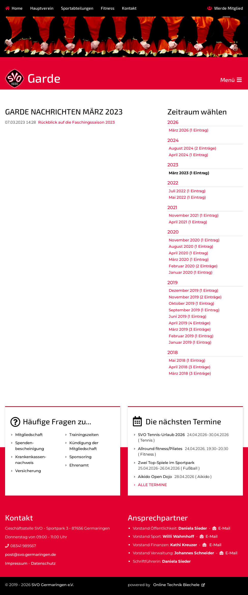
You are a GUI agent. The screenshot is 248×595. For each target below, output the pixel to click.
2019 (172, 282)
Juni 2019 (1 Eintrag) (187, 316)
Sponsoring (80, 456)
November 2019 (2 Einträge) (195, 297)
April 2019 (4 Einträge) (189, 323)
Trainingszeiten (84, 434)
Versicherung (28, 470)
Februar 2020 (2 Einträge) (193, 266)
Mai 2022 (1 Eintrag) (187, 197)
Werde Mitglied (228, 8)
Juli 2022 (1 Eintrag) (187, 190)
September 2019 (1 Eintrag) (194, 310)
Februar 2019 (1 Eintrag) (191, 335)
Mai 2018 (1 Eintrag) (187, 360)
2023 (172, 165)
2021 (172, 207)
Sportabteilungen (77, 8)
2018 (172, 352)
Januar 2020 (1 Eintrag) (190, 272)
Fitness (107, 8)
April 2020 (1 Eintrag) (188, 253)
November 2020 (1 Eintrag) (194, 240)
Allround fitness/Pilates (160, 448)
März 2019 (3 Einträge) (190, 329)
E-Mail (224, 528)
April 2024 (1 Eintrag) (188, 154)
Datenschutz (43, 563)
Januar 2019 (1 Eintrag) (190, 342)
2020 (173, 232)
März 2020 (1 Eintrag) (189, 259)
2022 (172, 183)
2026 (172, 122)
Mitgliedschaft (29, 434)
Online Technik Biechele (176, 584)
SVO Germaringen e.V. (53, 584)
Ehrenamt (79, 465)
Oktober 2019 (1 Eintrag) (191, 303)
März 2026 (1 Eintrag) (188, 130)
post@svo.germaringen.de (30, 554)
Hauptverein (41, 8)
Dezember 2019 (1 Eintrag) (193, 290)
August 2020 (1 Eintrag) (191, 246)
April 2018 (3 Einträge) (189, 367)
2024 (173, 140)
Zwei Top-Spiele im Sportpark (166, 462)
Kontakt (129, 8)
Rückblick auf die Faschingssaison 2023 (76, 122)
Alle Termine (152, 484)
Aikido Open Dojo (155, 476)
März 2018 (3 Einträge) (190, 373)
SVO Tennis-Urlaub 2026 (161, 434)
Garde (43, 77)
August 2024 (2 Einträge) (192, 148)
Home (17, 8)
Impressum (16, 563)
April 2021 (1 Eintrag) (188, 222)
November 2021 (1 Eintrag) (194, 215)
